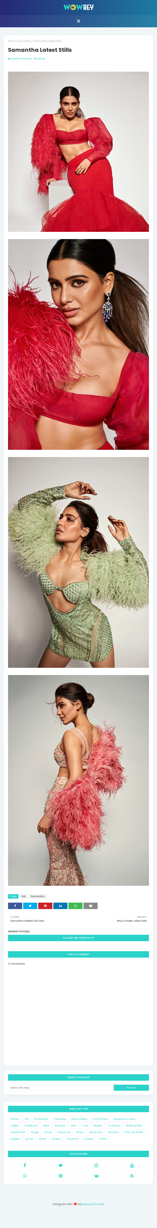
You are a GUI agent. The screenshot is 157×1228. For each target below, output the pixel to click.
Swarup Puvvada (21, 58)
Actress (14, 1119)
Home (11, 41)
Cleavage (60, 1119)
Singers (56, 1138)
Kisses (80, 1132)
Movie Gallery (79, 1119)
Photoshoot (41, 1119)
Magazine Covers (124, 1119)
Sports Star (95, 1132)
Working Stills (134, 1125)
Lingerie (15, 1138)
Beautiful (60, 1125)
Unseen (88, 1138)
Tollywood (72, 1138)
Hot (24, 896)
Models (97, 1125)
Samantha (24, 41)
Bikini (46, 1125)
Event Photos (100, 1119)
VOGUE (103, 1138)
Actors (48, 1132)
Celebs (14, 1125)
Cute (85, 1125)
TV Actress (114, 1125)
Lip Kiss (29, 1138)
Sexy (74, 1125)
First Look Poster (133, 1132)
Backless (113, 1132)
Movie (42, 1138)
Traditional (31, 1125)
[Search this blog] (61, 1088)
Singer (35, 1132)
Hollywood (64, 1132)
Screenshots (18, 1132)
